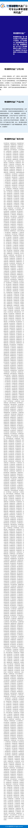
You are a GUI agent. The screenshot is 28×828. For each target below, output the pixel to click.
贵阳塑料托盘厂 (18, 440)
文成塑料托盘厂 (13, 169)
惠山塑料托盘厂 (7, 365)
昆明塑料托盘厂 (20, 487)
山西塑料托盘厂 (13, 470)
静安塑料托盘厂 (19, 263)
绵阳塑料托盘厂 (21, 373)
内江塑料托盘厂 (10, 191)
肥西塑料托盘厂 (7, 268)
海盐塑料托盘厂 (13, 328)
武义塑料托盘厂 (7, 357)
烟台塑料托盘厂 (9, 287)
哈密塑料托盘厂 (20, 589)
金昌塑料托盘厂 (21, 370)
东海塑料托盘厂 (10, 302)
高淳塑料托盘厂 (18, 758)
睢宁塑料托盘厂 (7, 362)
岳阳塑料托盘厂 (9, 285)
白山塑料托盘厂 (18, 307)
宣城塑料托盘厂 (9, 154)
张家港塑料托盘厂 (20, 678)
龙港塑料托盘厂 (9, 247)
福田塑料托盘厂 (7, 417)
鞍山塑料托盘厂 (7, 370)
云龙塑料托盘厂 (13, 331)
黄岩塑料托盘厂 (7, 420)
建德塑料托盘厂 (19, 169)
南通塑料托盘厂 (9, 240)
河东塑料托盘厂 (13, 336)
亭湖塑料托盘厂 (7, 428)
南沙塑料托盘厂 (17, 200)
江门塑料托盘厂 (13, 214)
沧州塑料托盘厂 (13, 211)
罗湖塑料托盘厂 (15, 383)
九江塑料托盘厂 (13, 347)
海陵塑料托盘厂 (20, 597)
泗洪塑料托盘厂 (10, 300)
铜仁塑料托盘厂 (20, 644)
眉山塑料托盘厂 (13, 467)
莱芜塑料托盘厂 (10, 201)
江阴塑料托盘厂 (9, 290)
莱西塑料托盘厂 (15, 183)
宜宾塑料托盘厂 (20, 148)
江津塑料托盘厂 (20, 146)
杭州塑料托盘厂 (18, 446)
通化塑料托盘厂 (13, 337)
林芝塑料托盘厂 (19, 336)
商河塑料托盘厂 (16, 156)
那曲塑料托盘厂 (7, 277)
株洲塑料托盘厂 (13, 409)
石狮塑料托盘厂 (17, 196)
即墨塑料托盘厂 (20, 685)
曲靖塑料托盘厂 (13, 407)
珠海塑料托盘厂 (8, 378)
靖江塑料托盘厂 (20, 425)
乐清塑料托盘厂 (7, 271)
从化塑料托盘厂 (8, 183)
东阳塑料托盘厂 (7, 224)
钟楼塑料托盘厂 (10, 303)
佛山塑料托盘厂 (20, 612)
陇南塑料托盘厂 (16, 159)
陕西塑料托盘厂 (20, 474)
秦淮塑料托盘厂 (20, 592)
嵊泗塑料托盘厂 (13, 355)
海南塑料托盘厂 (16, 152)
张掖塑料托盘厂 (10, 253)
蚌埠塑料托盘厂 (20, 610)
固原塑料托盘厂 (20, 587)
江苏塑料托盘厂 (21, 607)
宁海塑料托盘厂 (20, 599)
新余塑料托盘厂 (18, 316)
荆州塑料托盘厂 (13, 212)
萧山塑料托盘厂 (16, 247)
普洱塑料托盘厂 (13, 256)
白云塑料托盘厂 (20, 634)
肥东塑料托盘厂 (20, 633)
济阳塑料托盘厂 (20, 221)
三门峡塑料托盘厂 (18, 161)
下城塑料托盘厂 (15, 391)
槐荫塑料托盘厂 (7, 354)
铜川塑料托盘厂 (20, 402)
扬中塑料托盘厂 (8, 397)
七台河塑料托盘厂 (19, 720)
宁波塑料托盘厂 (7, 414)
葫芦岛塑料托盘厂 (13, 149)
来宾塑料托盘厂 (13, 346)
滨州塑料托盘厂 (18, 164)
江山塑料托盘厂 (20, 355)
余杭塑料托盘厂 (20, 224)
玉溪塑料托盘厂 (15, 375)
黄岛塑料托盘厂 (20, 352)
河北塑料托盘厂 (13, 469)
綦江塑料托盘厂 (7, 474)
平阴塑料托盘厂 (18, 759)
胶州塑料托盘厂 (13, 221)
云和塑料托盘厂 (13, 268)
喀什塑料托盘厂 (20, 675)
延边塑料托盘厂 (7, 229)
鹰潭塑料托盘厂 (16, 287)
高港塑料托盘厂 (17, 300)
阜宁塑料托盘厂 (7, 274)
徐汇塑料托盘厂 (7, 350)
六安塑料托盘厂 (20, 689)
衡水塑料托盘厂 (15, 174)
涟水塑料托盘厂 (20, 595)
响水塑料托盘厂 (7, 225)
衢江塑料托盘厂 (8, 388)
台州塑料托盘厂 (20, 730)
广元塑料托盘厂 (21, 694)
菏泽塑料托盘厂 (12, 457)
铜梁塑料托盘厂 (19, 470)
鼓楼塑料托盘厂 (13, 432)
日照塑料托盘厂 (8, 178)
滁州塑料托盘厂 (18, 667)
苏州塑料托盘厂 (7, 415)
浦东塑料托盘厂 (14, 414)
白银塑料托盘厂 (13, 339)
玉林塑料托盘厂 (16, 235)
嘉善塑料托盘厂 (7, 359)
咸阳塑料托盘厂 (19, 339)
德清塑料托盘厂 (20, 422)
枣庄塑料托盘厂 (7, 347)
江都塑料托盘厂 (13, 363)
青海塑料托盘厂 (13, 474)
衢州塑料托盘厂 (20, 688)
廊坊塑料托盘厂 (20, 737)
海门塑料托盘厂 (20, 363)
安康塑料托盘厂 (12, 209)
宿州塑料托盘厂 (20, 482)
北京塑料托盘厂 (21, 479)
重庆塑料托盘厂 (21, 406)
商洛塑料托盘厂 (21, 738)
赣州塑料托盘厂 (19, 260)
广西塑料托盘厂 (12, 164)
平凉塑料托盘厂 (7, 230)
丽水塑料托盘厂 (15, 180)
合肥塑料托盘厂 (18, 449)
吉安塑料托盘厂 (16, 237)
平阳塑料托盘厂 (20, 724)
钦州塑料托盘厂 (8, 177)
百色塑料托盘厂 (17, 193)
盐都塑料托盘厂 (15, 394)
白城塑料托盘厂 (10, 251)
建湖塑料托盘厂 (13, 333)
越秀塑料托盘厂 (13, 417)
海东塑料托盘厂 (7, 404)
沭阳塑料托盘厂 (13, 360)
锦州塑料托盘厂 (17, 251)
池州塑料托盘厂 (21, 144)
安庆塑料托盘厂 (20, 732)
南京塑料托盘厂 (18, 448)
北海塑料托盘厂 (16, 151)
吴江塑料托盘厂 (19, 334)
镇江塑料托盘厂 (8, 381)
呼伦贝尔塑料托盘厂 (19, 673)
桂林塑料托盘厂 (18, 315)
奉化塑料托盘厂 (20, 359)
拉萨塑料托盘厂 (7, 433)
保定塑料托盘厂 (9, 282)
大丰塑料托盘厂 (7, 363)
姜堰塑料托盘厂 (20, 271)
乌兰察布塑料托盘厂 (19, 209)
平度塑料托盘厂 (20, 727)
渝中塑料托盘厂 (20, 415)
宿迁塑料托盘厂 (18, 453)
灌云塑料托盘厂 (19, 331)
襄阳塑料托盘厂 (20, 613)
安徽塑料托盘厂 (9, 238)
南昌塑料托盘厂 (18, 444)
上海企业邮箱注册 (13, 814)
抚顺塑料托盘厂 (19, 337)
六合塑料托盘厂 (20, 225)
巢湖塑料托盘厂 (17, 201)
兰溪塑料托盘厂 (13, 269)
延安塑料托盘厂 (7, 281)
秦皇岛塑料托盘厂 (13, 373)
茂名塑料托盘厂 (20, 733)
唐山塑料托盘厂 (14, 406)
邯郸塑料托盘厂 (21, 586)
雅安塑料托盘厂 (18, 459)
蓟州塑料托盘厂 (8, 187)
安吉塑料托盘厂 (20, 357)
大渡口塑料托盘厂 (13, 264)
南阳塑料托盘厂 (13, 148)
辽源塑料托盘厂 (20, 368)
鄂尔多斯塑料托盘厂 (15, 281)
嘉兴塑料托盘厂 (13, 349)
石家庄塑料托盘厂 (20, 488)
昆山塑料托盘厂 (13, 263)
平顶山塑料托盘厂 (13, 344)
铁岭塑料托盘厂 (9, 159)
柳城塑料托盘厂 (14, 144)
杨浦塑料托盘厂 (8, 182)
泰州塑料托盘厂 (7, 146)
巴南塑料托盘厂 (13, 219)
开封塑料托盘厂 (20, 407)
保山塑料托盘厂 (12, 313)
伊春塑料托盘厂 (20, 676)
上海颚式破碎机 (17, 818)
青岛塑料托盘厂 (20, 410)
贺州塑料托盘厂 (19, 258)
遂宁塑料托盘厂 (20, 211)
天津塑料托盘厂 (12, 449)
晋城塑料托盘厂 (8, 174)
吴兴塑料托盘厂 (20, 600)
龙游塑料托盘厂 (20, 602)
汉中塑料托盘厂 (17, 253)
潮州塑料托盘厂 (19, 466)
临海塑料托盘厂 (20, 222)
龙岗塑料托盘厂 (20, 264)
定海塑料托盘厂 (13, 420)
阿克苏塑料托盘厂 (13, 279)
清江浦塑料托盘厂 (20, 427)
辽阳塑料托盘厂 (9, 188)
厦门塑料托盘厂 (7, 217)
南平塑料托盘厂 (15, 380)
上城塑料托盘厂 (7, 425)
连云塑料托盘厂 (13, 362)
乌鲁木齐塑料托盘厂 (15, 435)
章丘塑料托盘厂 (9, 243)
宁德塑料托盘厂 (9, 289)
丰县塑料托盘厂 (7, 427)
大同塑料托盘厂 (7, 406)
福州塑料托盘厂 (16, 238)
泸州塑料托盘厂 (16, 282)
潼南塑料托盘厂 (13, 472)
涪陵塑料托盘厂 (13, 167)
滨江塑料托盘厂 (13, 271)
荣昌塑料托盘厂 (13, 466)
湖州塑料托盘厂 (18, 318)
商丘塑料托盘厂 (7, 143)
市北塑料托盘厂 (8, 384)
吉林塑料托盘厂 (7, 477)
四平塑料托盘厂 (11, 401)
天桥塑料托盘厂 (19, 323)
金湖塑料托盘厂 (20, 273)
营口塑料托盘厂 (14, 229)
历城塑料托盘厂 (17, 294)
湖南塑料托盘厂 (13, 143)
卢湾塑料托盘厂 (16, 240)
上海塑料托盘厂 (13, 415)
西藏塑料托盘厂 (21, 477)
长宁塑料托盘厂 (12, 320)
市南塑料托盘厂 (20, 417)
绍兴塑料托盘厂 (16, 289)
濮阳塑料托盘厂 (7, 212)
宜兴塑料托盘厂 (16, 248)
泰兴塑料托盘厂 (8, 393)
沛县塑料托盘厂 (15, 393)
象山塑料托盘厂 (17, 298)
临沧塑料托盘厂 (8, 234)
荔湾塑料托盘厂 (13, 352)
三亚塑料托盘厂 (20, 409)
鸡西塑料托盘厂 (13, 368)
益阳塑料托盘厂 (20, 212)
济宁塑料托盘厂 (9, 237)
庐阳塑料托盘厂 (20, 603)
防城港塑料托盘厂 (20, 143)
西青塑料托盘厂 (17, 250)
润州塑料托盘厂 (7, 276)
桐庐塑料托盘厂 (9, 157)
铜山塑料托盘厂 (7, 273)
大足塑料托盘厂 (19, 467)
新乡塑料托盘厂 (19, 256)
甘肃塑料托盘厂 (7, 475)
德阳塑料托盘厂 (18, 672)
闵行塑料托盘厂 (15, 381)
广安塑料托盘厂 (19, 462)
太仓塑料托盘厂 (13, 225)
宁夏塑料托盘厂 (20, 472)
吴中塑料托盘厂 (7, 432)
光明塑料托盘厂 (10, 200)
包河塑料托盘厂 (13, 419)
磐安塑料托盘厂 (10, 297)
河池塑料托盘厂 (18, 162)
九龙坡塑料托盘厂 (9, 292)
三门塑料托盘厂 (20, 268)
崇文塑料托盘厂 (18, 320)
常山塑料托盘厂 (20, 631)
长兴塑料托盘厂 (8, 389)
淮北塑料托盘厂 (14, 412)
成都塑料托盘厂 (12, 440)
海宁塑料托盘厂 (20, 269)
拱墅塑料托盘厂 (7, 360)
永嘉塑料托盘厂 (13, 224)
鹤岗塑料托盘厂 (20, 591)
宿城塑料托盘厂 (13, 425)
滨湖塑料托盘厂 (15, 396)
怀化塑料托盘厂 (9, 152)
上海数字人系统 (11, 816)
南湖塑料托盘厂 (7, 423)
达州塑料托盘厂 (18, 456)
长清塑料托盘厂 (20, 266)
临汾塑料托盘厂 (7, 211)
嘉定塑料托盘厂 (20, 772)
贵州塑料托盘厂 (19, 464)
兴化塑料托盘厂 (20, 360)
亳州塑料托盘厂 (8, 380)
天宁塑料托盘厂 (20, 594)
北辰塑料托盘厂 (10, 206)
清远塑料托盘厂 (18, 457)
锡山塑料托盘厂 (19, 333)
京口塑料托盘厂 (17, 303)
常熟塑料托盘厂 (21, 623)
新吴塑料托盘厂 (13, 274)
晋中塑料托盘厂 (8, 232)
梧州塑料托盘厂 (16, 285)
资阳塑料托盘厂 (11, 161)
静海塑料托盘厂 (13, 170)
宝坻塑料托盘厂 (16, 157)
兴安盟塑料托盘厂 (9, 190)
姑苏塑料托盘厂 (7, 367)
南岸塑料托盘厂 (20, 350)
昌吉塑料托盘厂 (11, 308)
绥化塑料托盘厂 (21, 769)
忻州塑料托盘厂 (20, 646)
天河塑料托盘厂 (20, 605)
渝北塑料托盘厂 (20, 686)
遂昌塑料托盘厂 (13, 324)
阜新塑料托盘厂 (11, 208)
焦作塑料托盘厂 (15, 234)
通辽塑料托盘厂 (18, 310)
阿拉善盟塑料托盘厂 (20, 767)
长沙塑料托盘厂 (20, 485)
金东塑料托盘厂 (15, 388)
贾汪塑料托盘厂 (21, 680)
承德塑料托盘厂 (15, 232)
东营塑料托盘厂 (12, 316)
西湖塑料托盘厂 (20, 628)
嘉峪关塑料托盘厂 (13, 402)
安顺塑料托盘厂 (19, 342)
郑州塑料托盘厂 (12, 441)
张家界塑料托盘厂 (8, 235)
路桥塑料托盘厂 (15, 386)
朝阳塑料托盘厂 (18, 664)
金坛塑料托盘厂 (13, 430)
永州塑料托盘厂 (12, 162)
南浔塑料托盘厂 (17, 297)
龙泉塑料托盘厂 (20, 725)
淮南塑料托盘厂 (20, 639)
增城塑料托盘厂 (19, 167)
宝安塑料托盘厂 (17, 292)
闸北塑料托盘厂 (7, 219)
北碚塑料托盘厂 (20, 728)
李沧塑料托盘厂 (10, 294)
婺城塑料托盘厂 (7, 422)
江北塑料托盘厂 (8, 383)
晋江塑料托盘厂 (8, 180)
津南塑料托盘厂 (7, 227)
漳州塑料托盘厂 (12, 318)
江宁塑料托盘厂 (20, 722)
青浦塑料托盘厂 (13, 146)
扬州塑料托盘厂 (21, 217)
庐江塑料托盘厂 (7, 222)
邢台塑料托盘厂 (11, 311)
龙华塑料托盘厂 (9, 242)
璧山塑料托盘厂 (19, 469)
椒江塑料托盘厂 (7, 355)
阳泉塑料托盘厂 (19, 341)
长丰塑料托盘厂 (16, 243)
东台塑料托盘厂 (17, 204)
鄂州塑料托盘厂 (20, 642)
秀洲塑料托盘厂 (15, 389)
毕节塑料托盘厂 (20, 615)
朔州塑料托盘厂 (7, 373)
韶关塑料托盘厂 (20, 641)
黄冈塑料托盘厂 (20, 735)
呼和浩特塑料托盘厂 (10, 438)
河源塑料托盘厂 (7, 144)
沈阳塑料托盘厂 (7, 435)
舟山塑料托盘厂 (14, 217)
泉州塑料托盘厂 (12, 446)
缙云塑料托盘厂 (20, 354)
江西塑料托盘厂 (21, 216)
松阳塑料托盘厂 (10, 295)
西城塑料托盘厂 (21, 414)
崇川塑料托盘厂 (21, 428)
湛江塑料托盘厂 (18, 668)
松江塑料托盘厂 (12, 453)
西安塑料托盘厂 (9, 436)
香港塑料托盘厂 (13, 227)
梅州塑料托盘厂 (18, 764)
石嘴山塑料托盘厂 (13, 404)
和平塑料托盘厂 (20, 432)
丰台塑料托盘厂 (21, 636)
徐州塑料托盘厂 (16, 154)
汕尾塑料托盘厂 (9, 151)
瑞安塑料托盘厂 (10, 298)
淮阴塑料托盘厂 (8, 394)
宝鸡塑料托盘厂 (7, 371)
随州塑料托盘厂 (18, 766)
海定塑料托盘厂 (13, 350)
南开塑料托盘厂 (20, 367)
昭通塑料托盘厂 (21, 584)
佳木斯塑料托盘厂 (20, 227)
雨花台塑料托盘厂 (13, 276)
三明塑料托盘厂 (21, 412)
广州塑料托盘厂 (20, 483)
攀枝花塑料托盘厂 (18, 311)
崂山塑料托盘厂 (13, 323)
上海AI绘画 (19, 814)
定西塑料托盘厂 (13, 172)
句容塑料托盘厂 (20, 365)
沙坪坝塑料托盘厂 (12, 321)
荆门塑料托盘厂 (18, 670)
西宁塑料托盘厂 (16, 436)
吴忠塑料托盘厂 (14, 371)
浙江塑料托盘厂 (21, 638)
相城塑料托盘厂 (15, 397)
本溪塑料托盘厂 (20, 620)
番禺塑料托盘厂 (7, 221)
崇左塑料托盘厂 (7, 410)
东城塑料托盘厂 (12, 448)
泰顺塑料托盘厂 (20, 771)
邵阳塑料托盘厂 (12, 315)
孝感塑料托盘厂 (21, 693)
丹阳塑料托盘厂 (20, 430)
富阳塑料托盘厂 (10, 204)
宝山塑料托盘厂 (18, 761)
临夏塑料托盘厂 (7, 149)
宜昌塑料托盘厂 (20, 344)
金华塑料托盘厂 (18, 665)
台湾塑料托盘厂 (15, 187)
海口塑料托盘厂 (12, 443)
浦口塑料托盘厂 (10, 250)
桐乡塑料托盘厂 (20, 681)
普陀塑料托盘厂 (16, 290)
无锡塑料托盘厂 (21, 608)
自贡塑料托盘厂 (13, 342)
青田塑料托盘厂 (8, 386)
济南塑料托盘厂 (12, 444)
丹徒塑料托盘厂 (13, 334)
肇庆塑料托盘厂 (20, 691)
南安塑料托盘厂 (12, 165)
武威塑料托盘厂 (21, 279)
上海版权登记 (17, 816)
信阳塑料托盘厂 (12, 456)
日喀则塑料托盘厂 (15, 399)
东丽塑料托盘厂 (21, 276)
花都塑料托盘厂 (16, 242)
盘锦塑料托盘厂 (18, 756)
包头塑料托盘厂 (21, 404)
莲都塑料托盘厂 (20, 419)
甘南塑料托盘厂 (12, 451)
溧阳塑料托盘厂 (20, 274)
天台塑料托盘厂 (17, 295)
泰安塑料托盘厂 (20, 214)
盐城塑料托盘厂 (10, 198)
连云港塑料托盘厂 (18, 165)
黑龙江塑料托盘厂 (13, 477)
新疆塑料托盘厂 (13, 475)
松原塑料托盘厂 (21, 277)
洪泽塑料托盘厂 (20, 362)
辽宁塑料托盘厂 (20, 475)
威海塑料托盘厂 (10, 195)
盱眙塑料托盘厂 (17, 302)
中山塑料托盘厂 (13, 464)
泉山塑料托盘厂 (20, 626)
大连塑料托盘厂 (18, 401)
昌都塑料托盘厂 (7, 368)
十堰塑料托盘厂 (8, 376)
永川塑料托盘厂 (15, 182)
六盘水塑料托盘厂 (7, 375)
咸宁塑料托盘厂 (15, 175)
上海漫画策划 (10, 818)
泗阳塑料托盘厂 (19, 329)
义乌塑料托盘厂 (16, 245)
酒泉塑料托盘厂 (18, 719)
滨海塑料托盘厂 (9, 248)
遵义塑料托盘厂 (7, 407)
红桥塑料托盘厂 (17, 305)
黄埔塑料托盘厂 (7, 266)
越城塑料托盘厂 (13, 422)
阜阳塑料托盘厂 (20, 347)
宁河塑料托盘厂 (9, 780)
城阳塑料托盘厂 (13, 266)
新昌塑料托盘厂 (19, 326)
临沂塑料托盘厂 (12, 454)
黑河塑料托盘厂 (19, 170)
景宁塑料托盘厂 (13, 222)
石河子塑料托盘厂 (18, 208)
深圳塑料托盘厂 (13, 410)
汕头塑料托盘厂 (20, 346)
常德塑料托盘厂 (13, 258)
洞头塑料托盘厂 (19, 328)
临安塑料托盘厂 (15, 185)
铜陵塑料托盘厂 (18, 762)
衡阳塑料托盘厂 (7, 346)
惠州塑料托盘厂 (15, 177)
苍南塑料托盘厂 (8, 185)
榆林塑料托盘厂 (13, 230)
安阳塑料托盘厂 (18, 313)
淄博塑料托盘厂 (15, 378)
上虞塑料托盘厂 (13, 357)
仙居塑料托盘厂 (19, 324)
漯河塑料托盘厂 (8, 175)
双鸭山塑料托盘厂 (10, 307)
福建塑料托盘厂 (19, 261)
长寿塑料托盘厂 (9, 156)
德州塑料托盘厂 (20, 774)
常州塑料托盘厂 (20, 349)
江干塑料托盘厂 (13, 329)
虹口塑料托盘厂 (17, 198)
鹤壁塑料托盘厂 (16, 284)
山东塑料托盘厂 (10, 196)
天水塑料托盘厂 (18, 308)
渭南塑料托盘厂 (21, 618)
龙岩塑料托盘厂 (7, 349)
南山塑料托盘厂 (19, 321)
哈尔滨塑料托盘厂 (13, 433)
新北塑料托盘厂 (13, 365)
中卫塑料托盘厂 (11, 310)
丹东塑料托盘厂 (7, 279)
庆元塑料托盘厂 (20, 683)
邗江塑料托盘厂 (14, 428)
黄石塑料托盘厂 (7, 409)
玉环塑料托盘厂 (9, 245)
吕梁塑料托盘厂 (12, 255)
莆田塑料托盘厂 (13, 261)
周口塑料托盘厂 (12, 459)
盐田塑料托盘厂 (7, 352)
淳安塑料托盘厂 (7, 148)
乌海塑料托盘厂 (21, 371)
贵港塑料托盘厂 (7, 214)
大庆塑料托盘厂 (14, 277)
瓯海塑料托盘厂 (13, 359)
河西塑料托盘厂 (8, 399)
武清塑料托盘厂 (18, 451)
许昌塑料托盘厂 (17, 191)
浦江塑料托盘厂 (13, 326)
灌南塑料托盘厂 (13, 273)
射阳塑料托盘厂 (20, 625)
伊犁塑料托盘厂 (21, 229)
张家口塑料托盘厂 (18, 255)
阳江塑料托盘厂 (18, 454)
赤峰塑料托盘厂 (13, 341)
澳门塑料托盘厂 (17, 206)
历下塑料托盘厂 (15, 384)
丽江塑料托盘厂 (9, 284)
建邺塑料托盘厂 (13, 367)
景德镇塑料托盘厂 (7, 412)
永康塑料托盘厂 (17, 203)
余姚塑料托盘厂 (20, 423)
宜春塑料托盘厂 (7, 216)
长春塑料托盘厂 (21, 433)
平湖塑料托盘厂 (20, 629)
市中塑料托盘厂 (7, 419)
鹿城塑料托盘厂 (13, 423)
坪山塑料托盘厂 (20, 219)
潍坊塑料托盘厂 (13, 260)
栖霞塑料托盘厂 (10, 305)
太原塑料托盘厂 (18, 438)
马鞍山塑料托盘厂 (13, 216)
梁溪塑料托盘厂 (7, 430)
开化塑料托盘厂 (7, 269)
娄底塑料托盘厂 (10, 193)
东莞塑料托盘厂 (18, 461)
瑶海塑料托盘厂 (13, 354)
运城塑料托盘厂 (17, 190)
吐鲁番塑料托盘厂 (13, 370)
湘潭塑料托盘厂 (15, 376)
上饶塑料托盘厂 (15, 178)
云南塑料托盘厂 (13, 462)
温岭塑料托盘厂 (10, 203)
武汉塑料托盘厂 (18, 441)
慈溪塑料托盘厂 (8, 391)
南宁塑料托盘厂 (18, 443)
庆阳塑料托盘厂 (16, 188)
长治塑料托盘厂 (21, 616)
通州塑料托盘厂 (8, 396)
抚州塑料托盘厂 (17, 195)
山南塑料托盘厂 (21, 621)
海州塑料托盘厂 (13, 427)
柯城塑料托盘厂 (20, 420)
